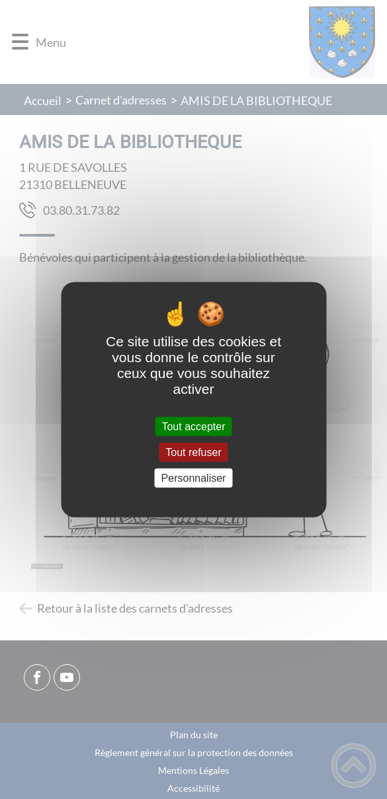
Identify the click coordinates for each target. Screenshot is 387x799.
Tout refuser (193, 451)
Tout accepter (193, 426)
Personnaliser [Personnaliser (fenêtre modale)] (193, 478)
